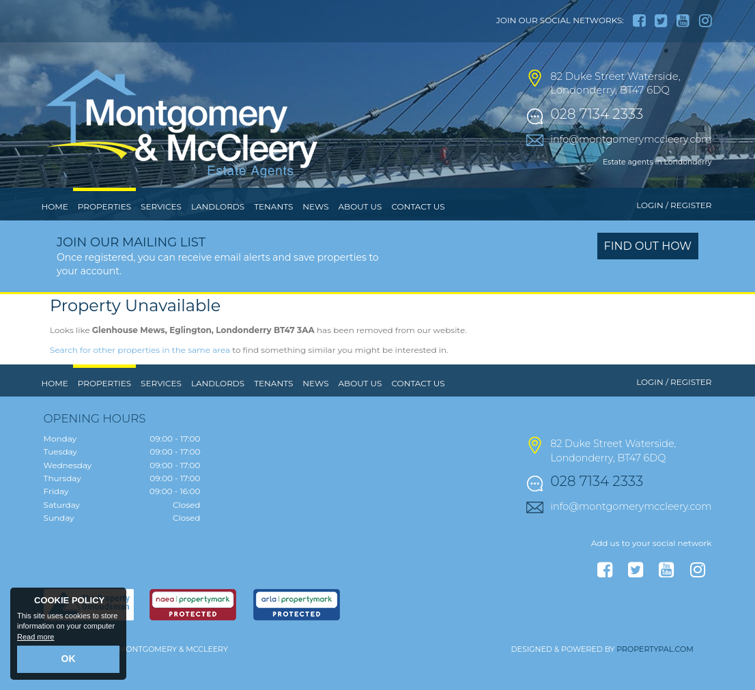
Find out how (648, 274)
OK (68, 661)
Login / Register (673, 234)
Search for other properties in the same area (140, 378)
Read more (35, 639)
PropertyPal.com (654, 677)
